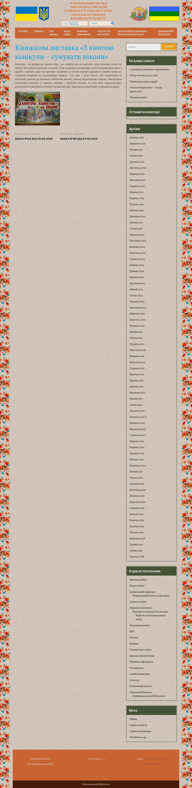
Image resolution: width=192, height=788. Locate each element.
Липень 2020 (137, 441)
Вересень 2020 (138, 429)
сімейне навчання (140, 674)
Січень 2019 (136, 550)
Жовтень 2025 (137, 174)
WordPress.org (138, 737)
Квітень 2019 (136, 532)
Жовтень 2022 (137, 325)
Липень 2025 (137, 192)
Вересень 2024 (138, 253)
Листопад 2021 (138, 350)
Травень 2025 (137, 204)
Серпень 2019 (137, 508)
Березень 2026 (137, 143)
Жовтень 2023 (137, 313)
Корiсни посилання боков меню (150, 611)
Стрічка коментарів (140, 731)
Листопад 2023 (138, 307)
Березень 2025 (137, 216)
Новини (134, 643)
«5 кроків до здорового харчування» (149, 69)
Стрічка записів (138, 725)
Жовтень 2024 (137, 247)
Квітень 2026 (137, 137)
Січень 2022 (136, 338)
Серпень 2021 (137, 368)
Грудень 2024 (137, 234)
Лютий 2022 (136, 332)
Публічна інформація (84, 33)
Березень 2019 (137, 538)
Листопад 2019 (138, 490)
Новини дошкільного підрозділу (151, 595)
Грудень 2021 (137, 344)
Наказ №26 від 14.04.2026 (144, 75)
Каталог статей (138, 601)
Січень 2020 (136, 477)
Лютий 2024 (136, 289)
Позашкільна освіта (141, 649)
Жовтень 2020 (137, 423)
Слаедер (134, 680)
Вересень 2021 (137, 362)
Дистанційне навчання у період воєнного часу (132, 33)
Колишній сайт (151, 763)
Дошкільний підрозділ (166, 33)
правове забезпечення (142, 655)
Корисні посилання (141, 607)
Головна (23, 31)
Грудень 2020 (137, 411)
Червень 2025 (137, 198)
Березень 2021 (137, 392)
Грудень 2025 (137, 162)
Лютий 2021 (136, 398)
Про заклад (53, 33)
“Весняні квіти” (138, 97)
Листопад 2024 (138, 240)
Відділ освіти (137, 585)
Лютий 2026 (136, 149)
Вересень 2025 (137, 180)
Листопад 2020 (138, 417)
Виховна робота (138, 579)
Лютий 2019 (136, 544)
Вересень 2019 (137, 502)
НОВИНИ (38, 31)
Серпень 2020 (137, 435)
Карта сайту (67, 33)
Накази (134, 637)
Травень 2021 (137, 380)
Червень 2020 (137, 447)
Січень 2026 (136, 155)
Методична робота (140, 625)
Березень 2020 (138, 465)
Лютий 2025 (136, 222)
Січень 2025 (136, 228)
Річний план (137, 668)
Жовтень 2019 (137, 496)
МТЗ (132, 631)
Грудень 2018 (137, 556)
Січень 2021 (136, 405)
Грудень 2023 (137, 301)
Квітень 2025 (137, 210)
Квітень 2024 (137, 277)
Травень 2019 (137, 526)
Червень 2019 (137, 520)
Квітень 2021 (136, 386)
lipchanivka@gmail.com (155, 758)
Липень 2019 (136, 514)
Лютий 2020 (136, 471)
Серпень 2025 (137, 186)
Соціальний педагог (141, 686)
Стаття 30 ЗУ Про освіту (103, 33)
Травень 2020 (137, 453)
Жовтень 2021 (137, 356)
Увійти (133, 719)
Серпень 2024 (137, 259)
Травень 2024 (137, 271)
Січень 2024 (136, 295)
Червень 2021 (137, 374)
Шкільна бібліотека (141, 692)
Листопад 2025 (138, 168)
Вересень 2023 (138, 319)
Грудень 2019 (137, 483)
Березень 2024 (137, 283)
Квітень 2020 (137, 459)
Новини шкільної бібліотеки (149, 696)
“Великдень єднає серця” (144, 81)
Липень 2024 (137, 265)
